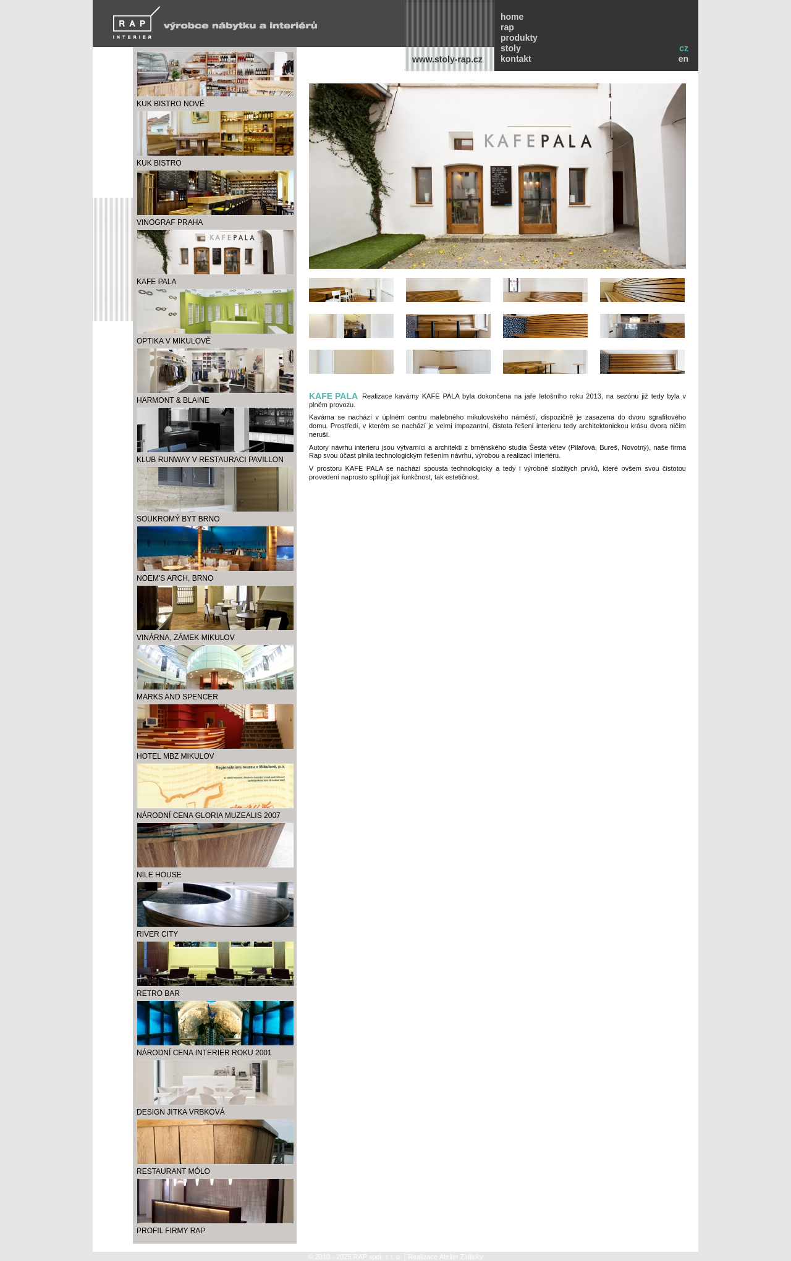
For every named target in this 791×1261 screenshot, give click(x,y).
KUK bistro (159, 163)
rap (507, 27)
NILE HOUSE (159, 875)
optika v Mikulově (174, 341)
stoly (511, 48)
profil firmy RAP (171, 1230)
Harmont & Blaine (173, 400)
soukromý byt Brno (178, 519)
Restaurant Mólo (173, 1171)
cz (683, 48)
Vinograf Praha (170, 222)
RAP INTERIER (215, 22)
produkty (519, 38)
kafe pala (156, 281)
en (683, 59)
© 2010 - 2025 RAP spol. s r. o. (355, 1256)
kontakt (516, 59)
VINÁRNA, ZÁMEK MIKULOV (186, 637)
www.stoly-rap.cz (447, 59)
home (512, 17)
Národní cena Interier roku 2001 (204, 1052)
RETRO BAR (158, 993)
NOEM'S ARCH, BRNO (175, 578)
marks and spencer (177, 697)
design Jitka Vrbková (181, 1112)
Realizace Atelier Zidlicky (445, 1256)
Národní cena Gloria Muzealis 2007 (209, 815)
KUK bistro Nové (171, 103)
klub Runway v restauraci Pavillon (210, 459)
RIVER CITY (157, 934)
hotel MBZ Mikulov (175, 756)
